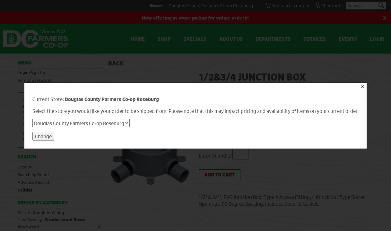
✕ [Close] (363, 87)
